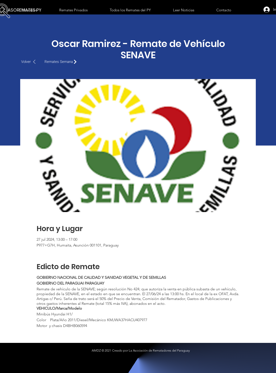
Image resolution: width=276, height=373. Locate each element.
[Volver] (31, 62)
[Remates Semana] (62, 62)
